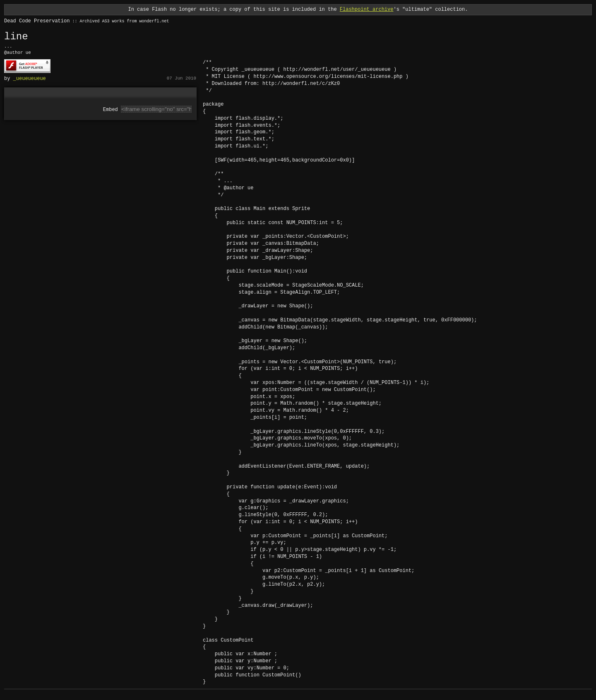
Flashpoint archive (367, 9)
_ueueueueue (29, 78)
